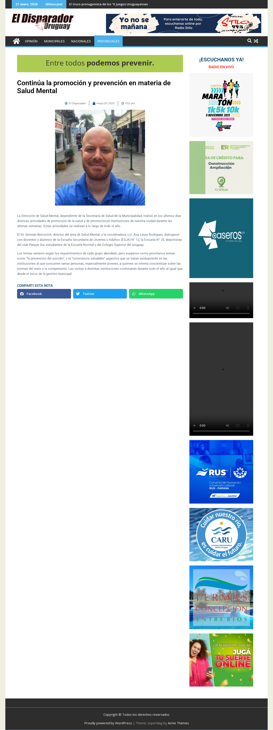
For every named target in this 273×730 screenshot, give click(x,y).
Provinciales (108, 41)
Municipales (54, 41)
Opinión (31, 41)
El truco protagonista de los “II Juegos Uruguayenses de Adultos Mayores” (124, 4)
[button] (44, 294)
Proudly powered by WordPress (108, 723)
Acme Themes (178, 723)
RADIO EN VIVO (221, 67)
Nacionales (81, 41)
